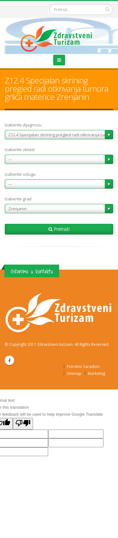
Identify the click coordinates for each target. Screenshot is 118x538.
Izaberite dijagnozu (23, 125)
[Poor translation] (23, 424)
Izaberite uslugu (20, 174)
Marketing (96, 373)
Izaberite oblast (20, 149)
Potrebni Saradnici (83, 366)
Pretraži (59, 229)
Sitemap (74, 373)
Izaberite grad (18, 199)
